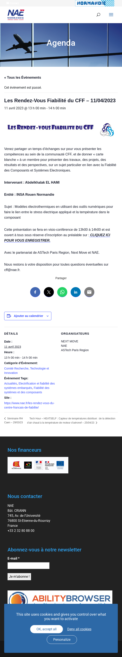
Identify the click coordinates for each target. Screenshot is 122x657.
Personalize (61, 640)
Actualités (10, 383)
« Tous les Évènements (22, 77)
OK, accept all (46, 629)
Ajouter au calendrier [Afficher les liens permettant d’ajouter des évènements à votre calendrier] (28, 316)
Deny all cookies (79, 629)
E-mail (13, 558)
